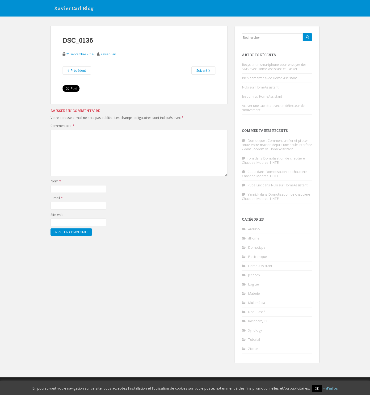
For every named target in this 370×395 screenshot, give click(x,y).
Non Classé (256, 312)
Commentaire (62, 125)
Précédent (76, 70)
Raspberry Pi (257, 321)
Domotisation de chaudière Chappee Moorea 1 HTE (273, 160)
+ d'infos (330, 388)
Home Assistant (260, 266)
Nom (55, 181)
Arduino (254, 229)
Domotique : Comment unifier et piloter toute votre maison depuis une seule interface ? (277, 144)
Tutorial (254, 339)
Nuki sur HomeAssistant (260, 87)
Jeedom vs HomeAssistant (262, 96)
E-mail (56, 198)
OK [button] (317, 388)
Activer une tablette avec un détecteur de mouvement (273, 107)
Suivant (203, 70)
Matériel (254, 293)
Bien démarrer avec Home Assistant (269, 78)
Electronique (257, 256)
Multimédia (256, 302)
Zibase (253, 348)
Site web (56, 214)
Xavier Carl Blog (74, 8)
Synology (255, 330)
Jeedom (254, 275)
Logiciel (254, 284)
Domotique (256, 247)
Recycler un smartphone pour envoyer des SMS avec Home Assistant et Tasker (274, 66)
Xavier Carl (108, 54)
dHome (253, 238)
